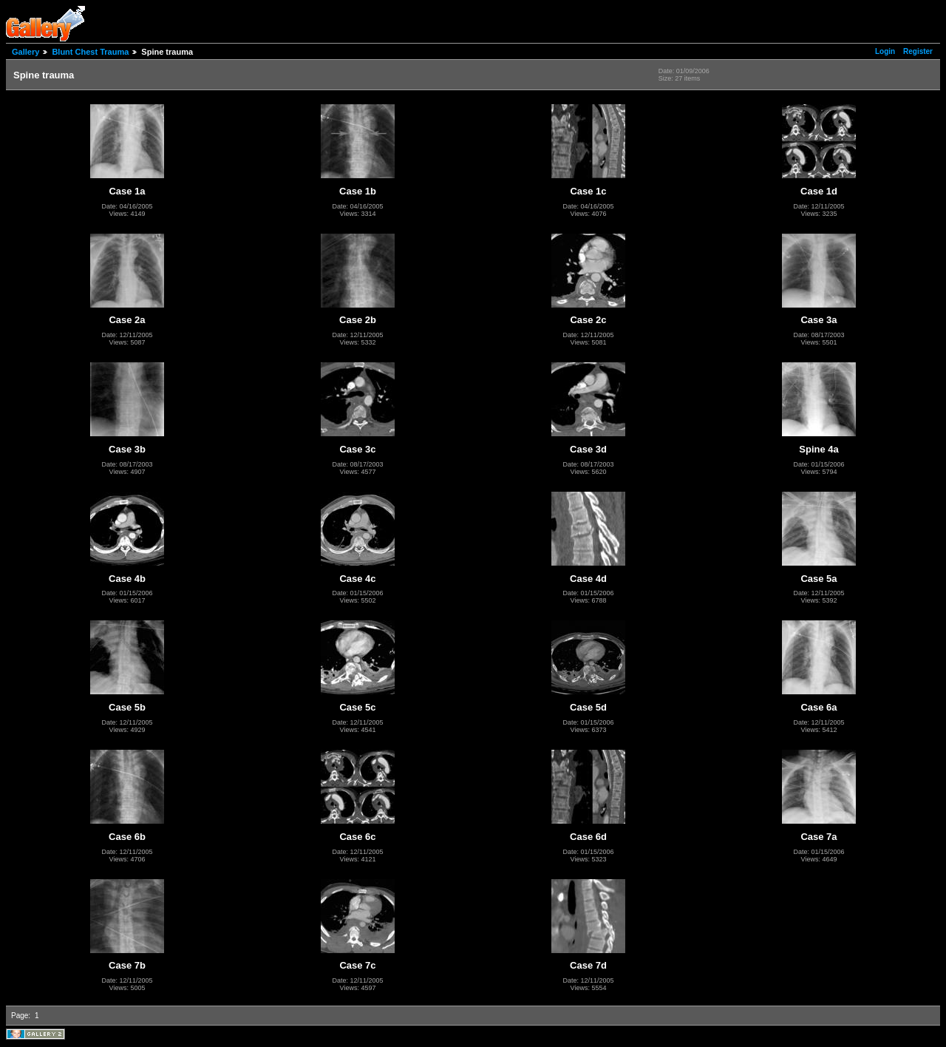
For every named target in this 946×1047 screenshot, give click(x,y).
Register (918, 51)
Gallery (25, 51)
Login (885, 51)
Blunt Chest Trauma (90, 51)
